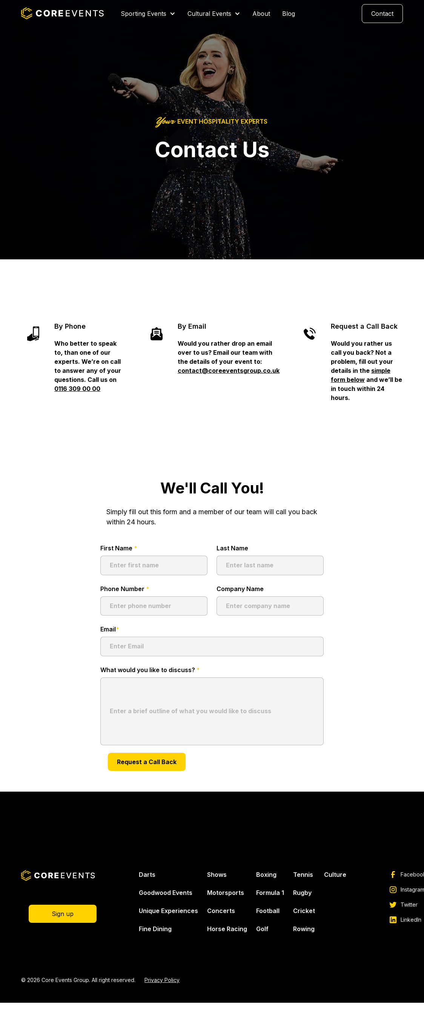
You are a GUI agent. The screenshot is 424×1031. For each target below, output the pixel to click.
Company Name (240, 589)
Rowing (304, 929)
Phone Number (124, 589)
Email (109, 629)
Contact (382, 13)
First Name (118, 548)
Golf (262, 929)
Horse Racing (227, 929)
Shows (217, 874)
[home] (63, 14)
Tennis (303, 874)
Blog (288, 13)
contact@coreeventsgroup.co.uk (229, 370)
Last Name (232, 548)
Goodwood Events (165, 892)
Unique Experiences (168, 911)
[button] (148, 13)
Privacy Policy (162, 980)
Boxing (266, 874)
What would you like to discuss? (150, 670)
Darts (147, 874)
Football (268, 911)
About (261, 13)
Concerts (221, 911)
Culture (335, 874)
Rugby (302, 892)
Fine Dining (155, 929)
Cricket (304, 911)
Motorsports (225, 892)
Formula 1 (270, 892)
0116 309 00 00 (77, 388)
